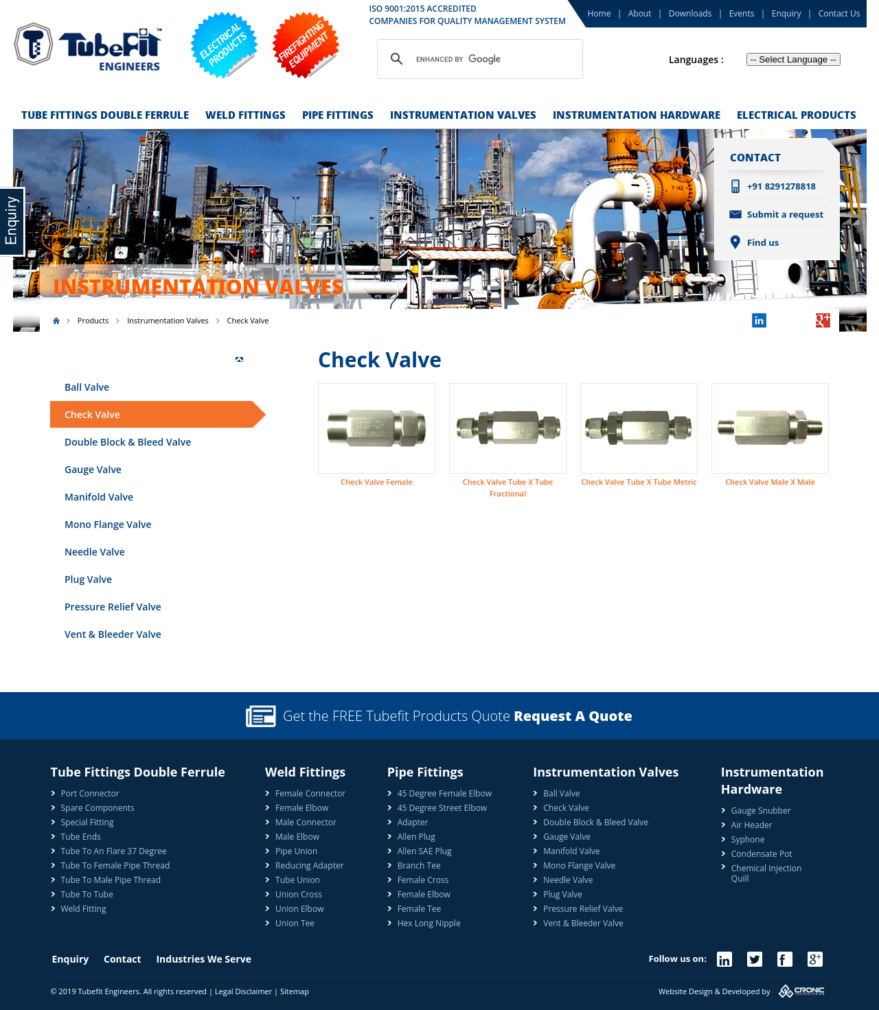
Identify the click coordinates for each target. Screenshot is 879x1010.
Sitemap (294, 991)
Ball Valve (87, 386)
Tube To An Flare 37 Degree (114, 851)
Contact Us (839, 13)
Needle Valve (95, 551)
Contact (130, 958)
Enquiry (786, 13)
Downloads (690, 13)
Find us (763, 242)
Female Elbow (301, 808)
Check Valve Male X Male (770, 482)
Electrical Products (796, 115)
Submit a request (785, 214)
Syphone (748, 839)
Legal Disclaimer (243, 991)
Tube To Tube (87, 894)
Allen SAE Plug (425, 851)
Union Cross (298, 894)
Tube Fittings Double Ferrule (105, 115)
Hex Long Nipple (429, 923)
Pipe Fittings (338, 115)
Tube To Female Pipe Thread (115, 865)
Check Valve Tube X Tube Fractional (508, 487)
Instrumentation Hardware (636, 115)
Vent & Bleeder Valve (113, 634)
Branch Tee (419, 865)
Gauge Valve (93, 469)
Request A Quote (573, 716)
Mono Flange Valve (108, 524)
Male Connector (305, 822)
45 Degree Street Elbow (443, 808)
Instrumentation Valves (463, 115)
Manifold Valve (99, 496)
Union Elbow (299, 909)
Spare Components (98, 808)
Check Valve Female (377, 482)
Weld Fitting (83, 909)
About (640, 13)
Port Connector (90, 793)
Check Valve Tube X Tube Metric (639, 482)
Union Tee (295, 923)
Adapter (413, 822)
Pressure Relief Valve (113, 606)
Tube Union (297, 880)
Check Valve (92, 414)
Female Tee (420, 909)
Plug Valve (88, 579)
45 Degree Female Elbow (445, 793)
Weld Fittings (245, 115)
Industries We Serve (203, 958)
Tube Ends (81, 836)
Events (742, 13)
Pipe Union (296, 851)
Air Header (752, 825)
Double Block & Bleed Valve (128, 441)
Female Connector (310, 793)
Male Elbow (297, 836)
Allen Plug (416, 836)
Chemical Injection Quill (766, 873)
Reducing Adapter (309, 865)
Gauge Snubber (761, 810)
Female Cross (423, 880)
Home (599, 13)
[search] (478, 59)
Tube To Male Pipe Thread (111, 880)
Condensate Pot (761, 854)
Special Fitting (87, 822)
